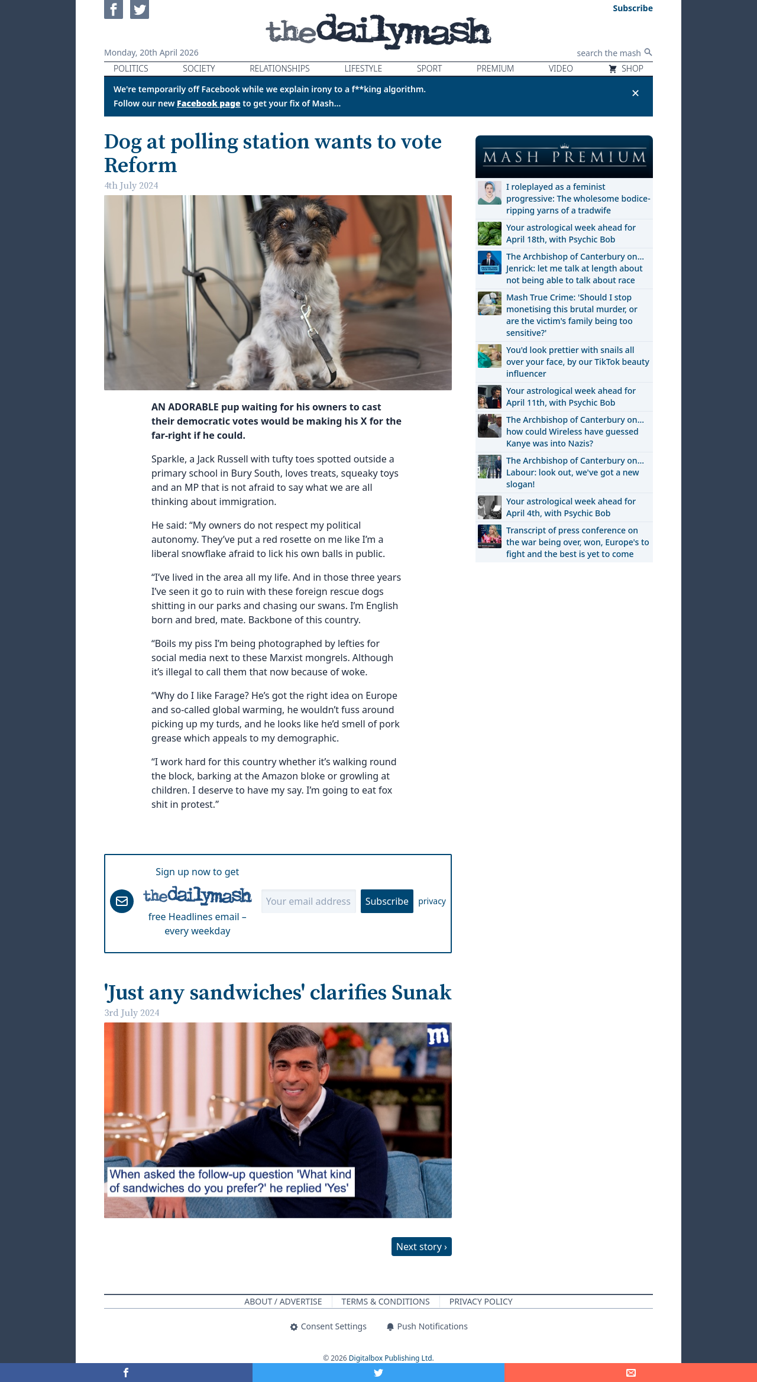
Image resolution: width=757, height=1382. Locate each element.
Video (561, 68)
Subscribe (387, 901)
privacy (432, 901)
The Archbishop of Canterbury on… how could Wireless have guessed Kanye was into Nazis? (575, 431)
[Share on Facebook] (126, 1372)
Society (199, 68)
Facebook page (209, 103)
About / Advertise (283, 1301)
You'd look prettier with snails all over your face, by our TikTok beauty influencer (577, 361)
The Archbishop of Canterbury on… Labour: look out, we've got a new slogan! (575, 472)
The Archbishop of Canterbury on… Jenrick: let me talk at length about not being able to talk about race (575, 268)
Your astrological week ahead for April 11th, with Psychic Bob (571, 396)
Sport (429, 68)
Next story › (421, 1246)
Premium (495, 68)
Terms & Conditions (386, 1301)
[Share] (630, 1372)
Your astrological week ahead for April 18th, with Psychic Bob (571, 233)
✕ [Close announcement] (635, 93)
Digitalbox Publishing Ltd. (391, 1358)
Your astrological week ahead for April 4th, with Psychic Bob (571, 507)
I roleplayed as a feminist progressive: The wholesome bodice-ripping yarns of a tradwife (578, 198)
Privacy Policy (481, 1301)
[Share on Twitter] (379, 1372)
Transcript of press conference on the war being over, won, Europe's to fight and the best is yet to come (577, 542)
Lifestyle (363, 68)
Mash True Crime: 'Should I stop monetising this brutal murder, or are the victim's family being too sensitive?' (572, 315)
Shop (625, 68)
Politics (131, 68)
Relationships (280, 68)
